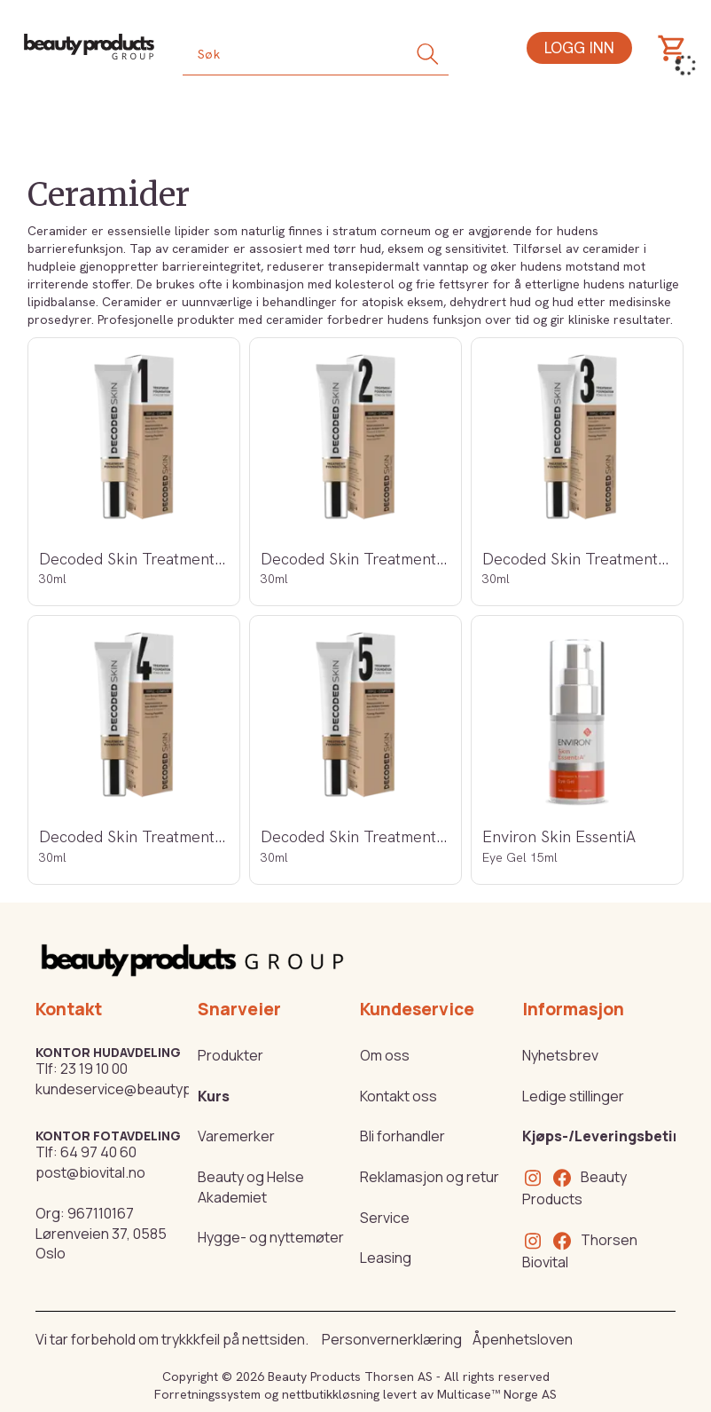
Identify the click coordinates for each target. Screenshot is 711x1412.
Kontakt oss (398, 1096)
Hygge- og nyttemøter (271, 1237)
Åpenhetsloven (523, 1339)
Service (385, 1217)
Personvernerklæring (392, 1339)
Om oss (385, 1055)
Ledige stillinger (573, 1096)
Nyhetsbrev (560, 1055)
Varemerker (236, 1136)
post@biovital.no (90, 1172)
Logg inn (579, 47)
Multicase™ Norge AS (497, 1394)
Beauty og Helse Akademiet (251, 1187)
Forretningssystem (207, 1394)
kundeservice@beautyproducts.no (149, 1089)
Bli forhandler (402, 1136)
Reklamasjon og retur (429, 1177)
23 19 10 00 (94, 1068)
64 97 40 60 (98, 1152)
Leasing (385, 1257)
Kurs (214, 1096)
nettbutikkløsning (330, 1394)
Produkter (230, 1055)
